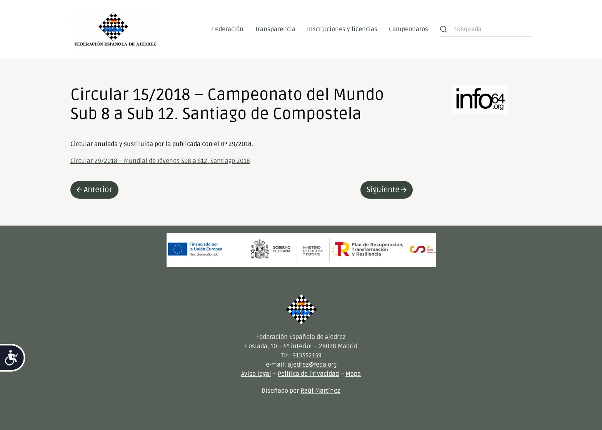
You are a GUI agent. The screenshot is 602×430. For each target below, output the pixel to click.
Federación (227, 29)
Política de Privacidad (308, 374)
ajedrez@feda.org (312, 365)
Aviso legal (256, 374)
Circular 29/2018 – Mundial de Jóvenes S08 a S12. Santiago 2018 (160, 161)
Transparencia (275, 29)
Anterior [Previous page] (94, 189)
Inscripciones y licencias (342, 29)
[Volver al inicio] (115, 29)
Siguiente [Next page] (387, 189)
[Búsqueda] (486, 29)
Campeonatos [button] (408, 29)
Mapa (353, 374)
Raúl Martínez (320, 391)
